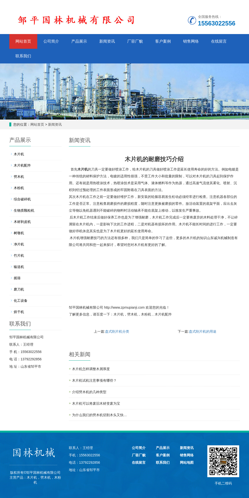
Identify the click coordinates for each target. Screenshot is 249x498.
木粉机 (146, 314)
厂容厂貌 (135, 41)
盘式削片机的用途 (202, 331)
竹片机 (19, 255)
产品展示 (79, 41)
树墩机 (19, 233)
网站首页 (23, 41)
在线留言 (219, 41)
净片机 (19, 244)
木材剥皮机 (22, 222)
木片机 (82, 169)
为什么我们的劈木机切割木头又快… (99, 415)
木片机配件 (163, 314)
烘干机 (19, 312)
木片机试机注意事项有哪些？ (94, 380)
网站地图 (187, 462)
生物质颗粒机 (24, 210)
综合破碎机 (22, 199)
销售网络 (191, 41)
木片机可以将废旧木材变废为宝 (96, 403)
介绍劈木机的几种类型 (89, 392)
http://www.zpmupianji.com (124, 307)
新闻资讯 (107, 41)
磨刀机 (19, 289)
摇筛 (17, 278)
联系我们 (23, 56)
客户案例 (163, 41)
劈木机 (132, 314)
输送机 (19, 267)
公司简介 (51, 41)
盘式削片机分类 (117, 331)
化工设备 (20, 301)
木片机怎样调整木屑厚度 (91, 369)
